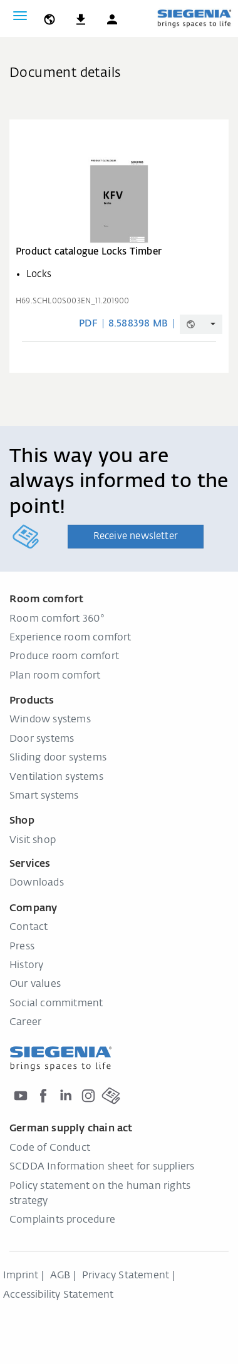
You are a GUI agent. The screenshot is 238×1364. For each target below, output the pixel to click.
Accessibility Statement (58, 1295)
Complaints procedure (62, 1220)
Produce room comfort (64, 657)
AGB (60, 1276)
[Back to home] (194, 18)
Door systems (41, 739)
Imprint (20, 1276)
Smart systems (44, 796)
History (26, 966)
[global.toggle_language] (49, 16)
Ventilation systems (56, 777)
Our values (35, 984)
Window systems (50, 720)
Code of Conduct (49, 1148)
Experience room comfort (70, 638)
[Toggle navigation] (20, 16)
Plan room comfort (54, 676)
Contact (28, 927)
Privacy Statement (125, 1276)
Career (25, 1023)
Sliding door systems (57, 758)
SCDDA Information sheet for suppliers (101, 1167)
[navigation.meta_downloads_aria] (80, 16)
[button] (112, 16)
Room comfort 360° (57, 619)
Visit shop (32, 841)
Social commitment (56, 1004)
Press (21, 947)
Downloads (36, 883)
